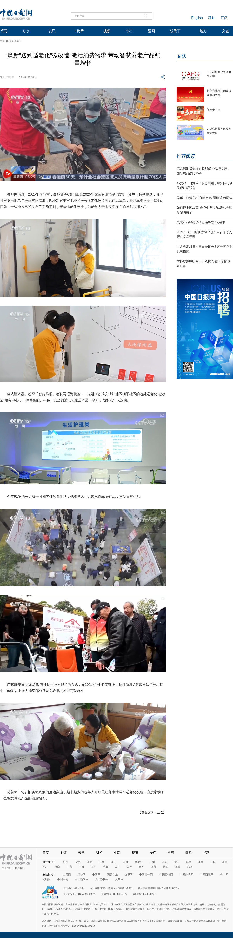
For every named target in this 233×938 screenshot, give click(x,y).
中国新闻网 (81, 879)
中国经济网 (166, 874)
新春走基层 (213, 109)
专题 (181, 56)
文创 (225, 31)
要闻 (16, 41)
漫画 (151, 31)
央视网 (128, 874)
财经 (99, 852)
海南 (93, 866)
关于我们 (6, 868)
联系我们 (19, 868)
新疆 (177, 866)
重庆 (105, 866)
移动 (211, 18)
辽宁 (113, 862)
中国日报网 (6, 41)
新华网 (81, 874)
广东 (69, 866)
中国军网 (62, 879)
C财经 (79, 31)
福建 (188, 862)
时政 (25, 31)
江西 (200, 862)
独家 (188, 852)
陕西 (165, 866)
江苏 (164, 862)
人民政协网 (102, 879)
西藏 (153, 866)
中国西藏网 (206, 874)
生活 (117, 852)
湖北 (45, 866)
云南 (141, 866)
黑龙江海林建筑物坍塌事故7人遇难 (201, 222)
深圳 (189, 866)
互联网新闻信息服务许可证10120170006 (111, 888)
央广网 (224, 874)
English (197, 18)
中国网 (96, 874)
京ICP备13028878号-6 (144, 894)
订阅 (224, 18)
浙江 (176, 862)
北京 (65, 862)
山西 (101, 862)
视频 (106, 31)
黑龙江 (139, 862)
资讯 (52, 31)
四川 (117, 866)
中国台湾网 (186, 874)
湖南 (57, 866)
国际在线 (112, 874)
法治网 (119, 879)
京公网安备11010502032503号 (79, 894)
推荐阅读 (186, 156)
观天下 (175, 31)
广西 (81, 866)
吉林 (125, 862)
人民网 (67, 874)
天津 (77, 862)
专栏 (129, 31)
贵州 (129, 866)
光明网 (47, 879)
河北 (89, 862)
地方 (203, 31)
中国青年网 (146, 874)
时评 (63, 852)
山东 (212, 862)
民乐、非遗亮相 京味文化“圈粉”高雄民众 (204, 197)
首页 (3, 31)
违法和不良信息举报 (73, 888)
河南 (224, 862)
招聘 (206, 852)
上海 (152, 862)
